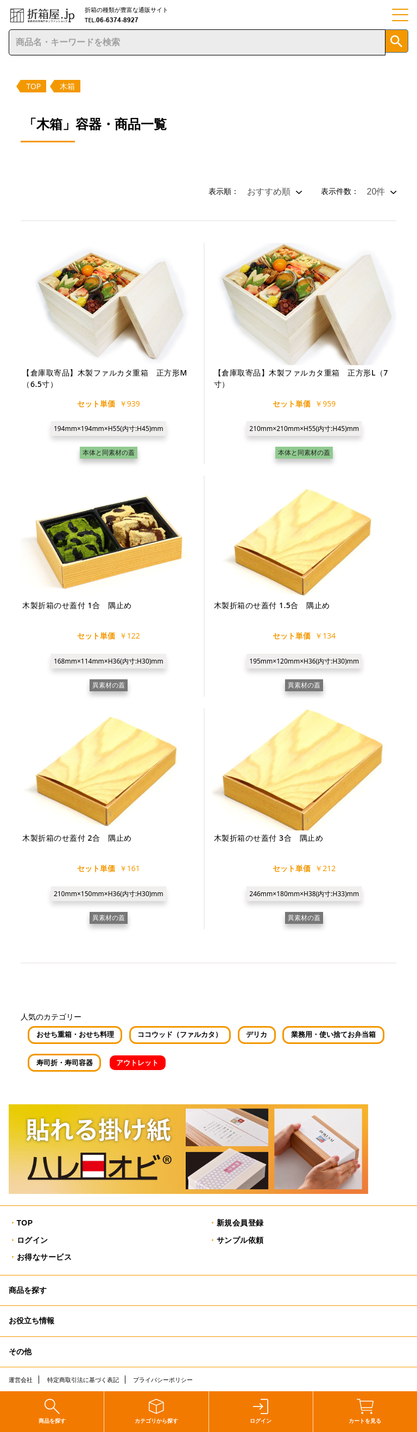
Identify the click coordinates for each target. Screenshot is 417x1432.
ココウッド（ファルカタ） (179, 1034)
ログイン (32, 1240)
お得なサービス (44, 1257)
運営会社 (21, 1379)
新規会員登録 (240, 1222)
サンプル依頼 (240, 1240)
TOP (33, 86)
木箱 (67, 86)
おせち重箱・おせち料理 (75, 1034)
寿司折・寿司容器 (64, 1062)
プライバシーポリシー (163, 1379)
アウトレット (137, 1062)
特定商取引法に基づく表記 (83, 1379)
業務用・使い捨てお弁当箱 (333, 1034)
